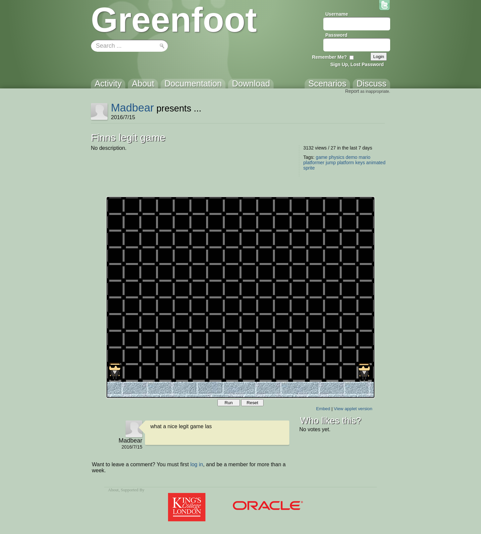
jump (331, 162)
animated (375, 162)
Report (352, 91)
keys (360, 162)
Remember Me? (329, 57)
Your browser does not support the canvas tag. (240, 297)
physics (336, 157)
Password (336, 35)
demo (351, 157)
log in (196, 464)
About (113, 490)
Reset (252, 402)
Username (336, 14)
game (321, 157)
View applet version (353, 408)
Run (228, 402)
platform (345, 162)
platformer (313, 162)
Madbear (132, 107)
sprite (309, 168)
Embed (323, 408)
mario (364, 157)
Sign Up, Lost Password (357, 64)
